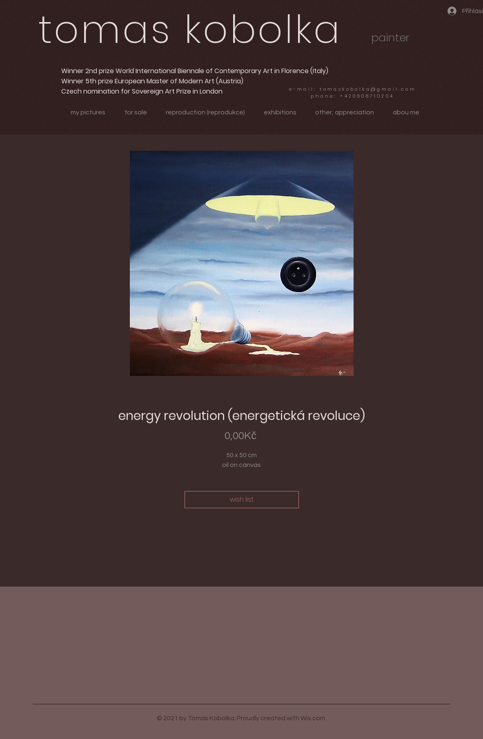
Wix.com (312, 718)
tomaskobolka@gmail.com (368, 89)
